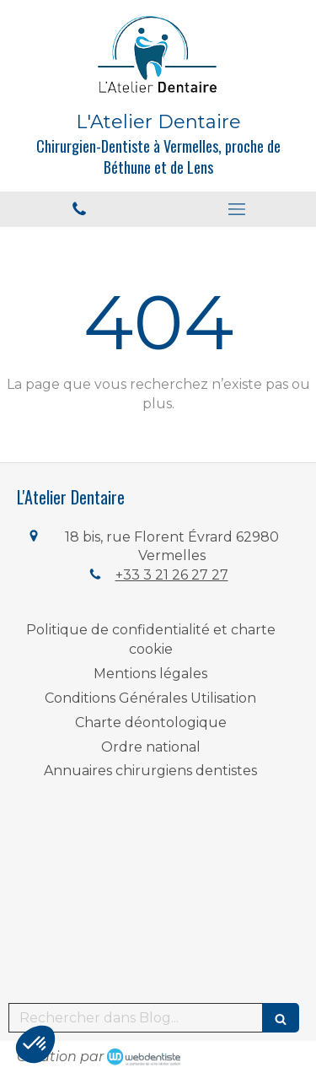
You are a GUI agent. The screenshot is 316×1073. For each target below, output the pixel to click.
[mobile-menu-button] (237, 209)
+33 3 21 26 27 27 (171, 575)
